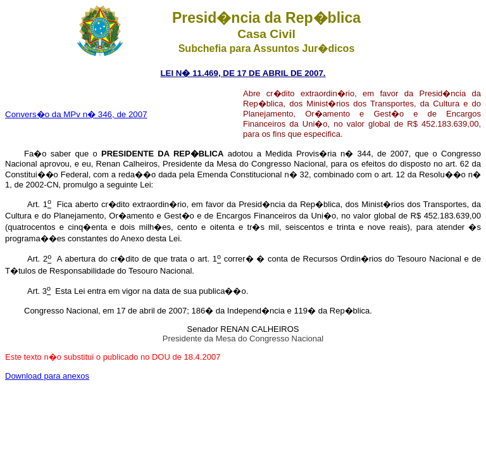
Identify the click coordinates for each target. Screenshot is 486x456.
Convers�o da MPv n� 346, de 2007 (76, 114)
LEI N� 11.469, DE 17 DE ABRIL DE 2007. (242, 73)
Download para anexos (47, 376)
